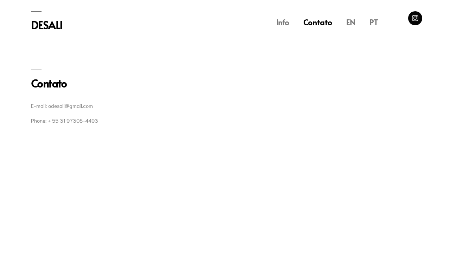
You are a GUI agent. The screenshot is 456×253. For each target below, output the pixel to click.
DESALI (46, 25)
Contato (317, 22)
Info (282, 22)
